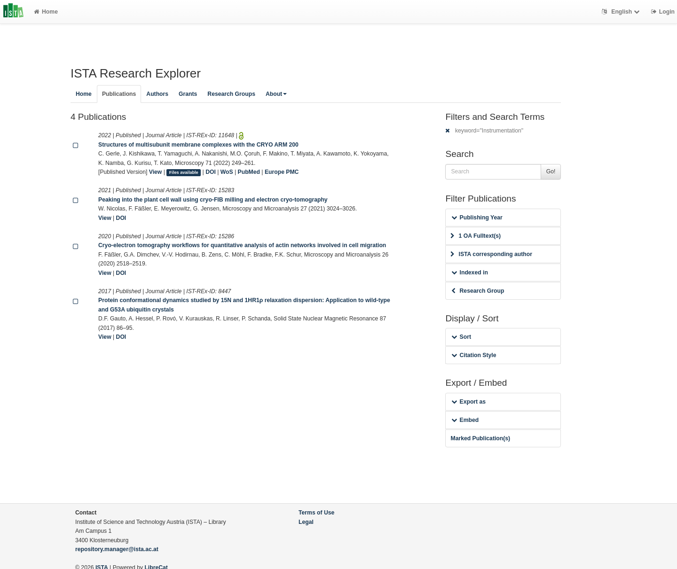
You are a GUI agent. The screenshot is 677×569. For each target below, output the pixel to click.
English (622, 11)
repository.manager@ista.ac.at (116, 549)
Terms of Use (316, 512)
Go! (551, 171)
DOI (210, 172)
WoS (226, 172)
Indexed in (469, 272)
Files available (183, 172)
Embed (465, 420)
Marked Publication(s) (480, 438)
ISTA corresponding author (491, 254)
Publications (119, 94)
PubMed (249, 172)
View (155, 172)
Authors (157, 94)
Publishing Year (476, 217)
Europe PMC (282, 172)
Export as (468, 401)
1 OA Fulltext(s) (475, 236)
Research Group (477, 291)
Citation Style (473, 355)
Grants (188, 94)
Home (46, 11)
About (276, 94)
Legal (306, 522)
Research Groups (231, 94)
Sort (461, 337)
